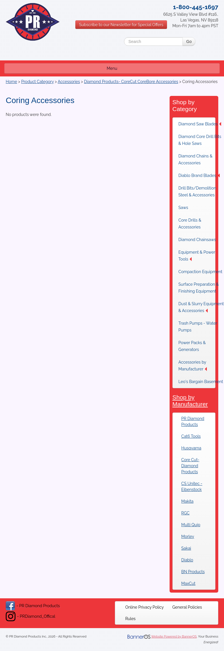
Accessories (69, 81)
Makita (187, 501)
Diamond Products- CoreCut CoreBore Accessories (131, 81)
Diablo (187, 560)
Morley (187, 536)
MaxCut (188, 583)
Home (11, 81)
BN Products (193, 571)
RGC (185, 513)
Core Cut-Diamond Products (190, 465)
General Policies (187, 607)
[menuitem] (144, 607)
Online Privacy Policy (144, 607)
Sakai (186, 548)
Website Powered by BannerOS (174, 636)
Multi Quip (190, 524)
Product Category (37, 81)
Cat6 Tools (191, 436)
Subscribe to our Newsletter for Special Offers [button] (121, 24)
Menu (112, 68)
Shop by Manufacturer (190, 400)
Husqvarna (191, 448)
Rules (130, 618)
